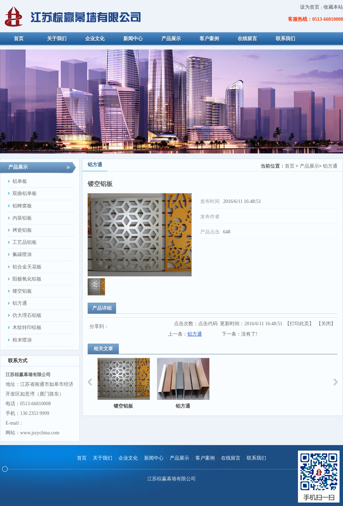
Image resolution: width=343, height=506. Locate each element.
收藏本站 (333, 7)
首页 (289, 166)
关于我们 (102, 458)
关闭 (326, 323)
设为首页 (309, 7)
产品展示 (309, 166)
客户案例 (205, 458)
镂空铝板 (123, 406)
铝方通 (330, 166)
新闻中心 (154, 458)
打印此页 (299, 323)
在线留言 (230, 458)
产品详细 (102, 308)
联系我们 (256, 458)
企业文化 (128, 458)
